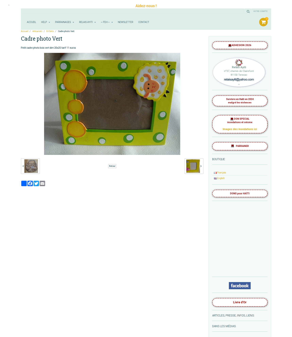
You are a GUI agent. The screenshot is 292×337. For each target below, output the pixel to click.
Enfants (50, 31)
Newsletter (125, 22)
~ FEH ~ (105, 22)
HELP (44, 22)
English (219, 178)
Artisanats (37, 31)
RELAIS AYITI (86, 22)
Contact (143, 22)
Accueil (31, 22)
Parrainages (63, 22)
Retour (112, 166)
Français (220, 172)
